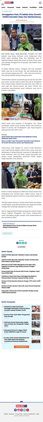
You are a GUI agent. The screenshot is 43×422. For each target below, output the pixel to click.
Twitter (25, 411)
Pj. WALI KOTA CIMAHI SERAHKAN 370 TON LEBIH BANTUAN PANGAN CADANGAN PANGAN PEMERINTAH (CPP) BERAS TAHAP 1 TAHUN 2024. (16, 339)
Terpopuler (10, 7)
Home (3, 7)
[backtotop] (21, 402)
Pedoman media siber (29, 414)
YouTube (28, 411)
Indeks (18, 7)
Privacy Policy (19, 414)
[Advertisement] (21, 387)
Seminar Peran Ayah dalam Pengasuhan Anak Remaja (17, 315)
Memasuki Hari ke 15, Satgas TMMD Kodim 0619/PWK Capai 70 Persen (15, 331)
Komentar (21, 247)
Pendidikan (33, 7)
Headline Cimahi (7, 233)
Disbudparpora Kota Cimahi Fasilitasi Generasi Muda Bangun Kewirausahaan (19, 226)
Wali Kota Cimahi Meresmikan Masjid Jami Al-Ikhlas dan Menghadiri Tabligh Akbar (16, 324)
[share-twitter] (20, 243)
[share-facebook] (17, 243)
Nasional (25, 7)
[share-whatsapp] (23, 243)
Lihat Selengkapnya (21, 346)
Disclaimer (11, 414)
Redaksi (6, 414)
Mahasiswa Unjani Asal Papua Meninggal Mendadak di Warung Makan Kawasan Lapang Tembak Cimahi (17, 308)
